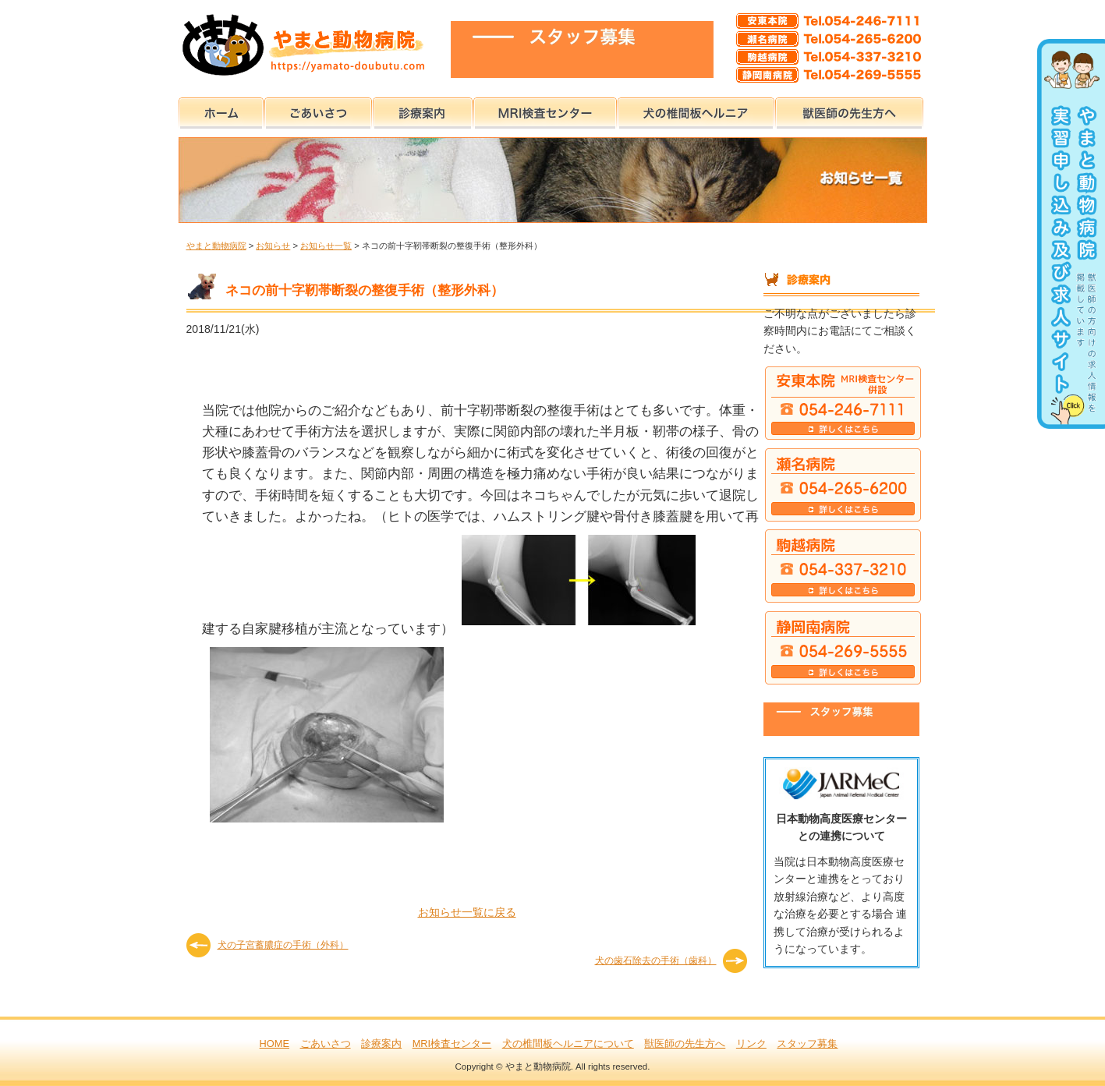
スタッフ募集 (807, 1043)
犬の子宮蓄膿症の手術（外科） (283, 944)
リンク (751, 1043)
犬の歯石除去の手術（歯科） (656, 960)
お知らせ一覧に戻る (467, 912)
